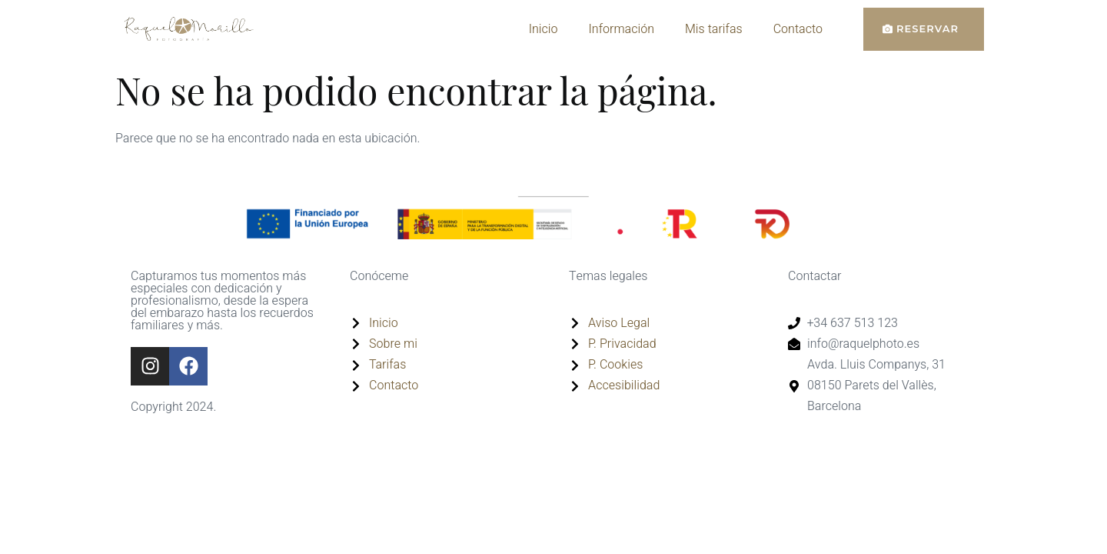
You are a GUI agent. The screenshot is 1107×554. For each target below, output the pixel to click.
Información (621, 29)
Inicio (543, 29)
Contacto (798, 29)
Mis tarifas (714, 29)
